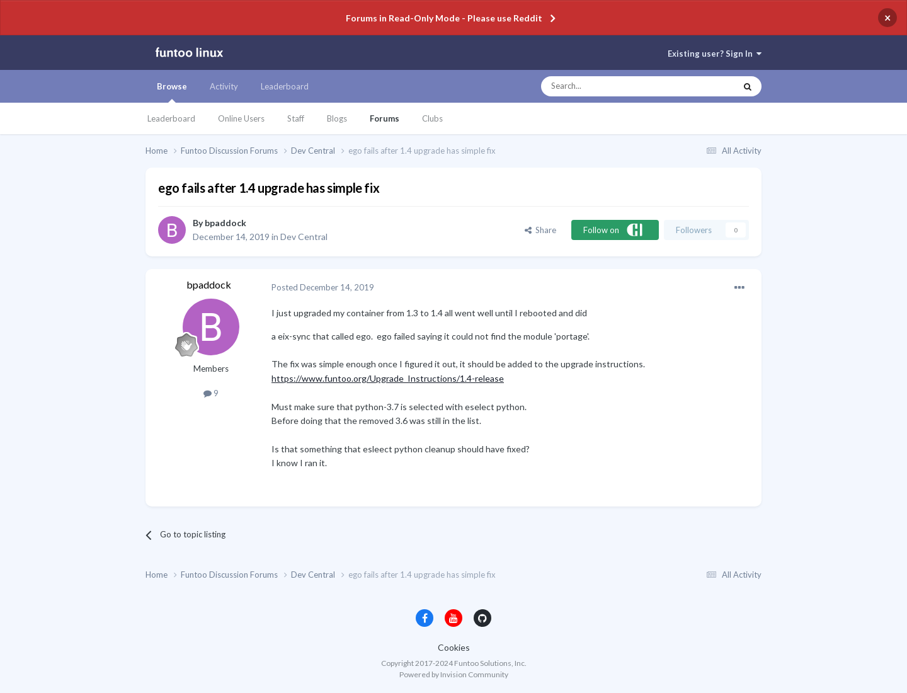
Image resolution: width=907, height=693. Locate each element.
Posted (322, 287)
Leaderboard (171, 118)
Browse (172, 92)
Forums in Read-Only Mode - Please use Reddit (444, 18)
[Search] (613, 86)
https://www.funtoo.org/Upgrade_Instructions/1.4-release (387, 378)
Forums (384, 118)
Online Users (241, 118)
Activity (224, 86)
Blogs (337, 118)
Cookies (454, 647)
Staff (295, 118)
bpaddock (225, 222)
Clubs (432, 118)
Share (540, 230)
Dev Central (304, 236)
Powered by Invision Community (453, 674)
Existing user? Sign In (715, 54)
